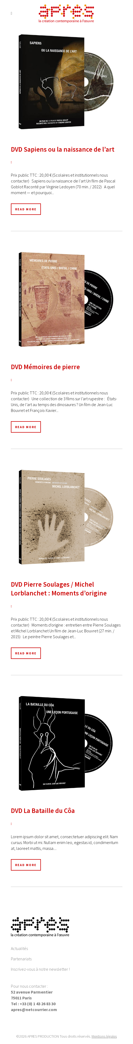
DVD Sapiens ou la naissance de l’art (62, 149)
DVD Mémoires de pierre (45, 367)
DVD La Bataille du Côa (43, 810)
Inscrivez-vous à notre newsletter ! (40, 969)
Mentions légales (104, 1036)
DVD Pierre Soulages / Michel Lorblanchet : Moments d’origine (59, 588)
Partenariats (21, 958)
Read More (26, 209)
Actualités (19, 948)
